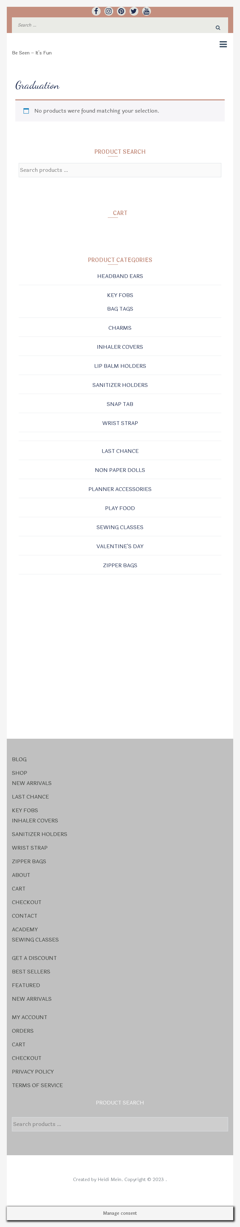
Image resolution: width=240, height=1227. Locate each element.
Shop (19, 773)
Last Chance (120, 451)
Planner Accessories (120, 489)
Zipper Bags (120, 565)
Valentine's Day (120, 546)
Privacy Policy (33, 1071)
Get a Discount (34, 958)
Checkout (26, 902)
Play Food (120, 508)
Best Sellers (31, 971)
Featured (26, 985)
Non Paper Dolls (120, 470)
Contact (24, 916)
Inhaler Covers (120, 347)
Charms (120, 328)
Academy (25, 929)
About (21, 875)
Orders (23, 1031)
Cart (18, 888)
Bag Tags (120, 309)
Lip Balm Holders (120, 366)
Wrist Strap (120, 423)
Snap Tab (120, 404)
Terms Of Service (37, 1085)
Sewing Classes (120, 527)
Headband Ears (120, 276)
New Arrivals (32, 783)
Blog (19, 759)
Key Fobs (120, 295)
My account (29, 1017)
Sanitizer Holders (120, 385)
